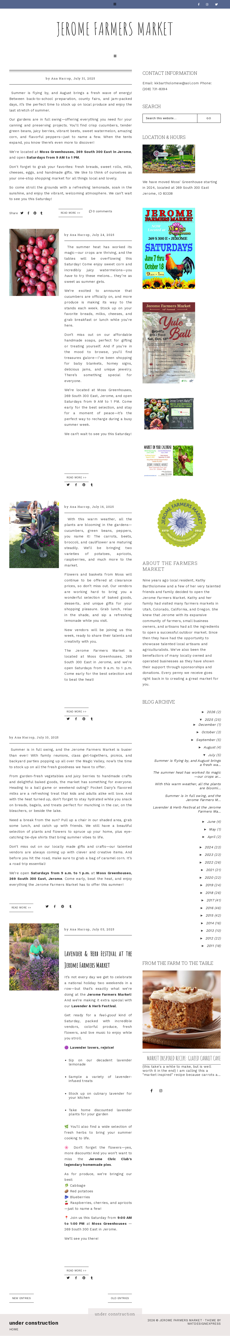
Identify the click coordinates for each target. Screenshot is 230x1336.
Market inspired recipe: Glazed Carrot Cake (184, 1058)
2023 (209, 855)
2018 (209, 893)
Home (14, 1329)
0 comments (100, 211)
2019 (209, 885)
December (207, 725)
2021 (210, 870)
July (212, 755)
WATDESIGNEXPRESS (204, 1323)
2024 (209, 847)
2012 (209, 938)
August (209, 747)
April (211, 837)
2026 (211, 712)
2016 (210, 908)
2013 (210, 931)
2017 (210, 900)
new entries (21, 1298)
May (213, 829)
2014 (210, 923)
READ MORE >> (76, 477)
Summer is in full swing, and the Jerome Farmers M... (192, 798)
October (208, 732)
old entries (120, 1298)
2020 (209, 878)
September (206, 740)
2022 (209, 862)
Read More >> (70, 212)
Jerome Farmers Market (115, 28)
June (212, 822)
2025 (209, 720)
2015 (210, 915)
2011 (211, 946)
